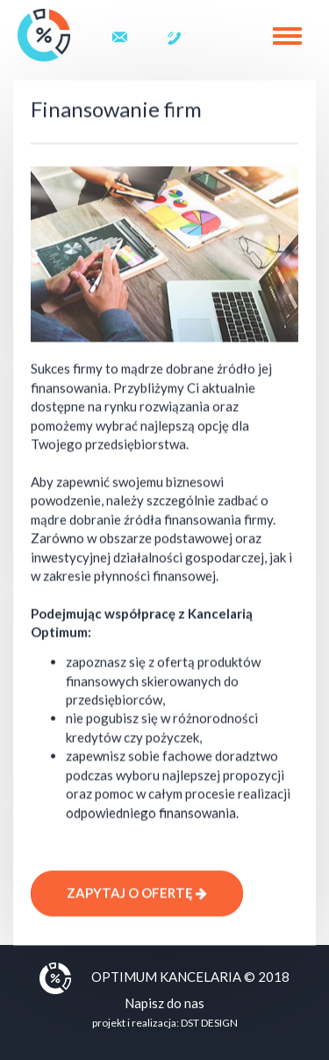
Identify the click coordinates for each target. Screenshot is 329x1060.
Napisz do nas (164, 1003)
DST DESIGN (209, 1022)
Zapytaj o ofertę (137, 894)
